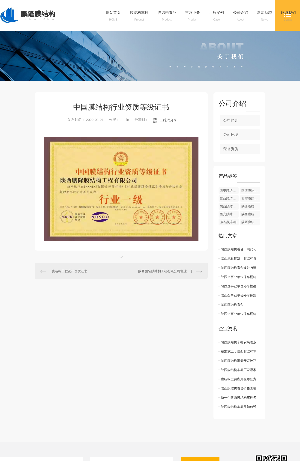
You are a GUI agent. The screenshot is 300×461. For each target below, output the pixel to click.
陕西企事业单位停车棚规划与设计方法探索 (240, 295)
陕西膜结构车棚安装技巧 (238, 360)
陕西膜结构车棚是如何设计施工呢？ (240, 407)
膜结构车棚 (139, 16)
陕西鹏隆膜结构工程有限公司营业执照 (165, 271)
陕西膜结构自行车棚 (250, 190)
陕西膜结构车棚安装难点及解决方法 (240, 342)
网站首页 (113, 16)
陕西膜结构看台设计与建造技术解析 (240, 267)
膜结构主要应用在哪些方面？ (240, 379)
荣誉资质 (230, 149)
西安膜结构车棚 (229, 190)
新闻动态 (264, 16)
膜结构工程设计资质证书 (69, 271)
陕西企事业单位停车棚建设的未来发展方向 (240, 277)
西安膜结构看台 (250, 198)
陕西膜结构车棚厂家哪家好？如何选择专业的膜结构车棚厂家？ (240, 370)
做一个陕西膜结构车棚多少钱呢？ (240, 397)
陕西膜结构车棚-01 (229, 198)
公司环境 (230, 135)
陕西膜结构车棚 (250, 206)
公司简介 (230, 120)
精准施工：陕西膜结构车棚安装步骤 (240, 351)
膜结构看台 (167, 16)
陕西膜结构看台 (250, 214)
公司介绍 (240, 16)
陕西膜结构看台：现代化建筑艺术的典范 (240, 249)
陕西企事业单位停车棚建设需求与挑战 (240, 314)
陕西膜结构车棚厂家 (229, 206)
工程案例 (216, 16)
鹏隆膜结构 (39, 15)
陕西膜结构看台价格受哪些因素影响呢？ (240, 388)
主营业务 (192, 16)
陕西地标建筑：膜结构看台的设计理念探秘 (240, 258)
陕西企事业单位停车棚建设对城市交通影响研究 (240, 286)
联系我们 (288, 16)
